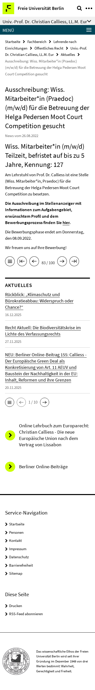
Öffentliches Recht (48, 48)
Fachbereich (36, 41)
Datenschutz (19, 556)
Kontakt (15, 540)
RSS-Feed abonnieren (26, 613)
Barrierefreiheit (21, 565)
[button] (9, 402)
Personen (16, 532)
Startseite (12, 41)
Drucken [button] (15, 605)
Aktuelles (68, 54)
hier (66, 222)
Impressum (17, 548)
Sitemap (15, 573)
